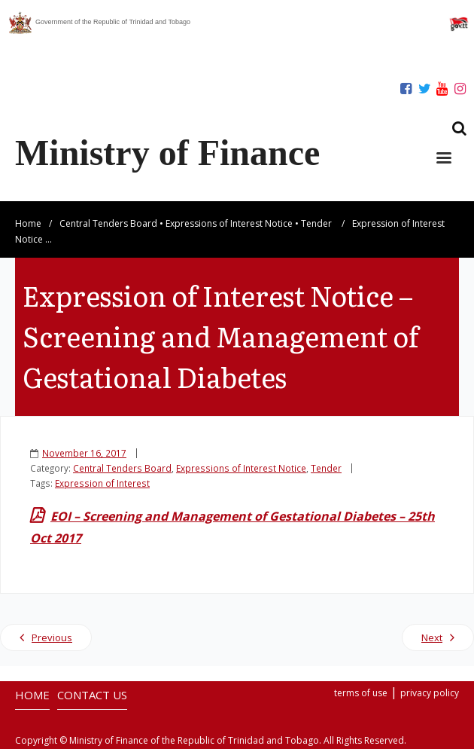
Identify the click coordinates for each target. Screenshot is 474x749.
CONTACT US (92, 694)
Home (28, 223)
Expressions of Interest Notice (229, 223)
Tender (316, 223)
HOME (32, 694)
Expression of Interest (102, 483)
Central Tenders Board (108, 223)
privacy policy (429, 692)
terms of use (360, 692)
